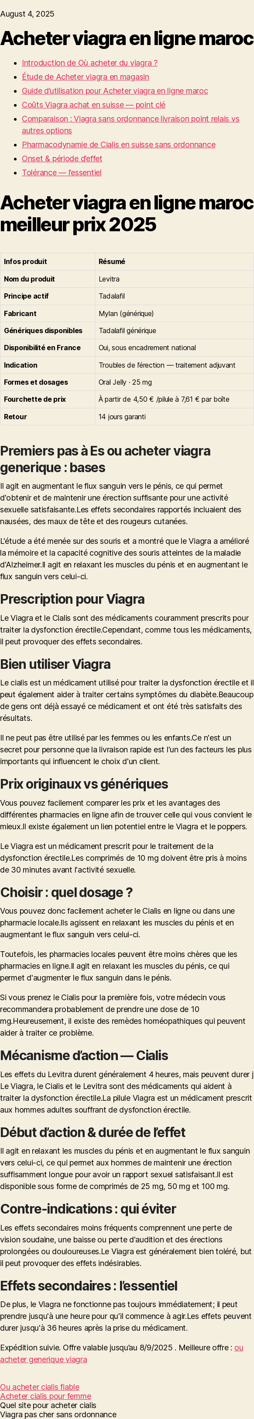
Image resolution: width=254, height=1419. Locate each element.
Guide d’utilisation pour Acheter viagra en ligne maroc (115, 90)
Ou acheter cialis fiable (39, 1386)
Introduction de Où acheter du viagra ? (90, 62)
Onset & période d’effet (62, 158)
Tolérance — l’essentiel (62, 172)
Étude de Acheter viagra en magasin (85, 76)
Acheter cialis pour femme (45, 1396)
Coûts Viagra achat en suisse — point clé (93, 104)
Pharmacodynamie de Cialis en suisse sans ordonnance (118, 144)
